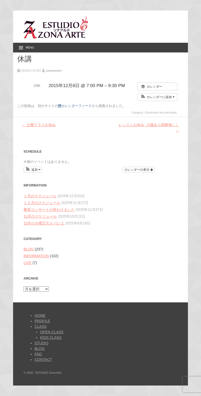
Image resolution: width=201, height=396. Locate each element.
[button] (157, 97)
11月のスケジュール (40, 216)
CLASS (41, 326)
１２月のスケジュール (42, 203)
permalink (170, 112)
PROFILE (42, 321)
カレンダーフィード (75, 106)
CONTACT (43, 359)
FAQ (38, 354)
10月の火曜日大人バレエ (44, 223)
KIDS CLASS (51, 337)
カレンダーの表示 (138, 170)
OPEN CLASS (51, 332)
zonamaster (54, 70)
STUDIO (41, 343)
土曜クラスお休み (39, 125)
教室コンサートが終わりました (49, 209)
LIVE (27, 263)
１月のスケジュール (40, 196)
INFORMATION (36, 256)
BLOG (29, 249)
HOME (40, 315)
